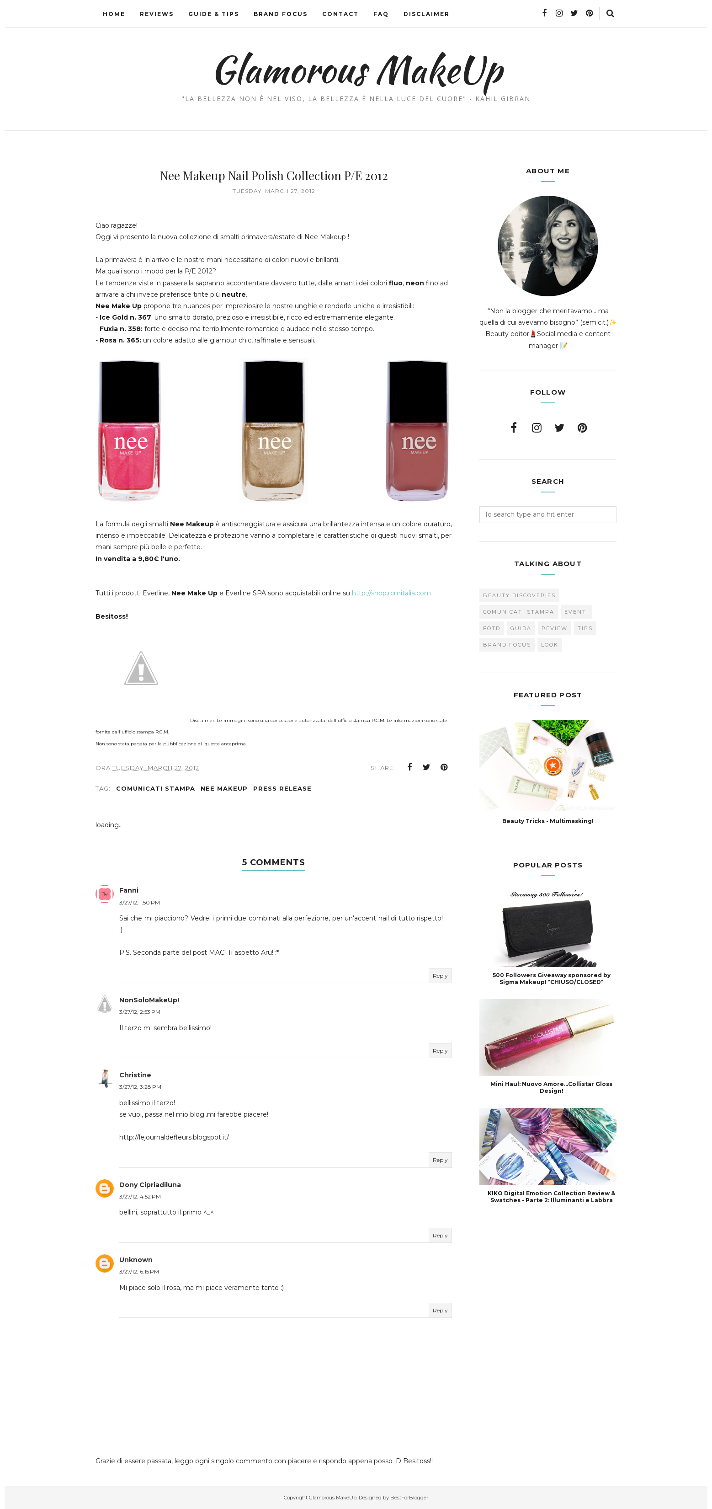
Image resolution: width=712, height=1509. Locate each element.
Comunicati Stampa (155, 788)
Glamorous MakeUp (356, 69)
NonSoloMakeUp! (149, 1000)
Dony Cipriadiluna (150, 1185)
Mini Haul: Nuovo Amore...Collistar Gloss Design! (551, 1087)
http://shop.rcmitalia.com (391, 593)
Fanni (128, 890)
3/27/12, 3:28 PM (140, 1086)
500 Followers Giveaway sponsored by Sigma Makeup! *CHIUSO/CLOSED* (552, 978)
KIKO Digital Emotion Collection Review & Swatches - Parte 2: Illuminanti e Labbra (551, 1197)
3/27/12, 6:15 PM (139, 1271)
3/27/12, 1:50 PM (139, 902)
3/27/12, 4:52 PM (140, 1196)
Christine (135, 1075)
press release (282, 788)
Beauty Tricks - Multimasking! (548, 821)
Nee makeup (224, 788)
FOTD (491, 628)
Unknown (136, 1260)
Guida (520, 628)
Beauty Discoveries (519, 595)
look (549, 645)
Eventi (576, 612)
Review (555, 628)
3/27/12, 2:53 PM (139, 1011)
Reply (440, 975)
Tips (585, 628)
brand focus (507, 645)
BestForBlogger (409, 1497)
